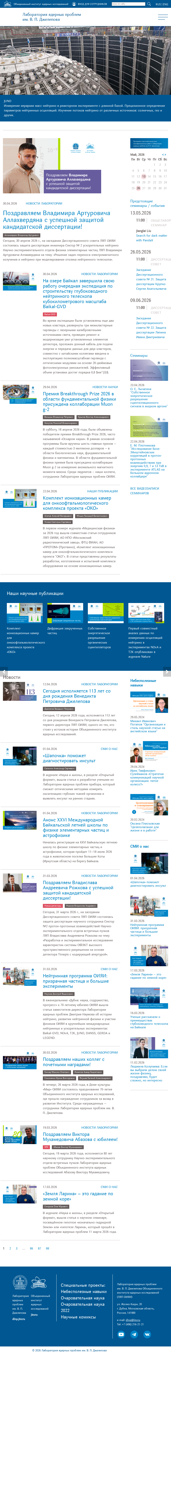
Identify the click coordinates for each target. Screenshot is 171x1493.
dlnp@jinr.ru (133, 1320)
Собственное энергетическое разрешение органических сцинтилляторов (99, 638)
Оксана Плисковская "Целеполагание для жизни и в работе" (145, 827)
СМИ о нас (109, 749)
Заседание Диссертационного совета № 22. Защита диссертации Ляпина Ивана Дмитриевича (151, 327)
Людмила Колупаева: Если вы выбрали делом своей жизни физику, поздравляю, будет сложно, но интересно (148, 1073)
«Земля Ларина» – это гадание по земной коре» (78, 1196)
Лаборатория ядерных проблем (51, 17)
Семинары (139, 355)
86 (31, 1248)
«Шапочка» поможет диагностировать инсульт (69, 758)
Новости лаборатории (44, 204)
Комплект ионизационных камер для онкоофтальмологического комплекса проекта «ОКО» (77, 503)
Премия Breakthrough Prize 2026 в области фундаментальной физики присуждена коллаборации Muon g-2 (79, 401)
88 (47, 1248)
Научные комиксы (78, 1317)
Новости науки (105, 387)
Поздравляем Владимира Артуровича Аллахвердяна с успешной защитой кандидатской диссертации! (56, 220)
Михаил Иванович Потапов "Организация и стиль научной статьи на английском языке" (148, 726)
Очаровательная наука (82, 1298)
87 (39, 1248)
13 (143, 176)
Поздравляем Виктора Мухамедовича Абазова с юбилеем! (80, 1137)
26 (138, 188)
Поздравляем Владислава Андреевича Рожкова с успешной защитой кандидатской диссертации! (78, 890)
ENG (165, 4)
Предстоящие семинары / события (147, 203)
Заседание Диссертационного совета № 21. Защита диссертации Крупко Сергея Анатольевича (151, 279)
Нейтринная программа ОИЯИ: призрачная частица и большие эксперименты (76, 981)
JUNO (7, 101)
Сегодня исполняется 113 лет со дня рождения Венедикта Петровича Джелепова (77, 696)
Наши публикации (102, 491)
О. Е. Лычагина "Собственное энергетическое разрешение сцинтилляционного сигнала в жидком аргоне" (149, 397)
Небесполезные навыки (143, 683)
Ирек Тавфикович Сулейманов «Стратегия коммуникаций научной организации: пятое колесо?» (147, 777)
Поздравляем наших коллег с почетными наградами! (73, 1062)
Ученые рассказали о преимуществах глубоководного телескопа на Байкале (149, 1022)
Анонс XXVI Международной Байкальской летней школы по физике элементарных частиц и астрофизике (76, 827)
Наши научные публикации (35, 593)
